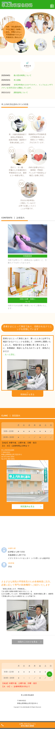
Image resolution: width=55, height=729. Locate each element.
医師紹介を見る (27, 394)
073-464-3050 (9, 457)
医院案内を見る (27, 506)
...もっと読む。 (10, 354)
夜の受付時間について (22, 75)
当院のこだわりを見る (27, 642)
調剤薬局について (21, 92)
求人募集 (17, 80)
